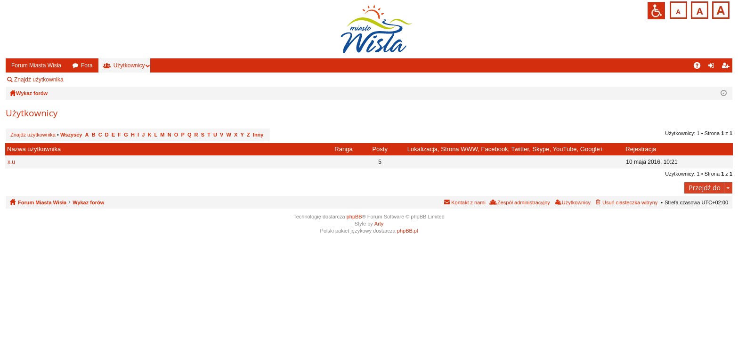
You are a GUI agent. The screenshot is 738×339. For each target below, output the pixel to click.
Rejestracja (640, 149)
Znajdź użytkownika (39, 79)
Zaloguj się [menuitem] (713, 67)
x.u (11, 162)
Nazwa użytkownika (34, 149)
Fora (87, 65)
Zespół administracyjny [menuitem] (106, 79)
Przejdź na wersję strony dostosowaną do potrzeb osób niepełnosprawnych (656, 10)
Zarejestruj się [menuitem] (727, 67)
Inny (258, 134)
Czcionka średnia (698, 9)
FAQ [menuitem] (700, 67)
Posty (380, 149)
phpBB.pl (407, 231)
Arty (379, 223)
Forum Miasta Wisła (36, 65)
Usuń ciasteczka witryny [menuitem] (629, 202)
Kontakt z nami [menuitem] (468, 202)
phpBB (354, 216)
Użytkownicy (129, 65)
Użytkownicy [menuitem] (576, 202)
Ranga (343, 149)
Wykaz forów (88, 202)
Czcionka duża (720, 9)
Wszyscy (71, 134)
